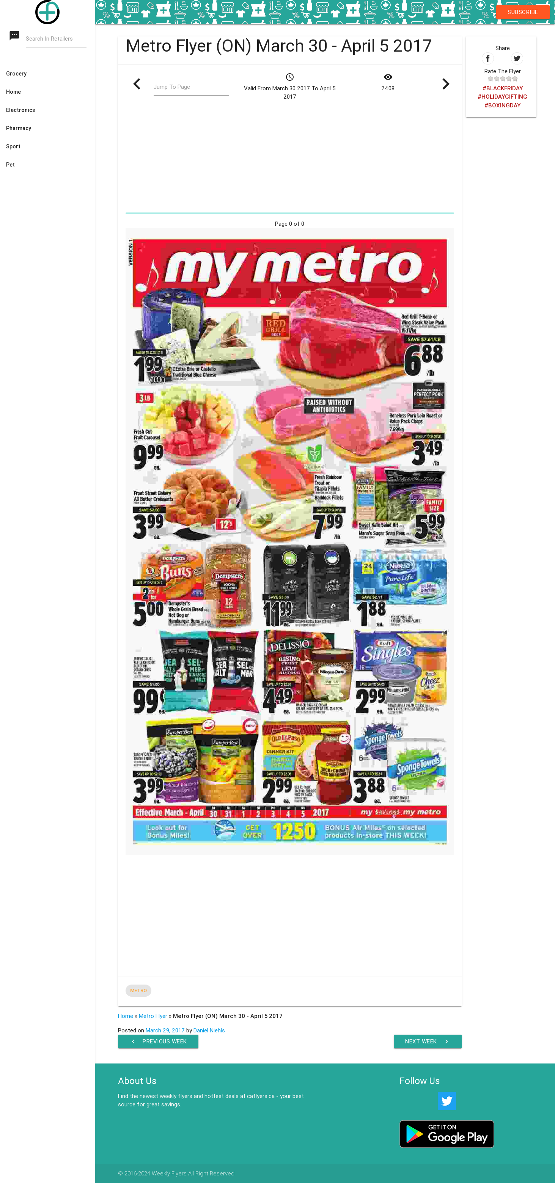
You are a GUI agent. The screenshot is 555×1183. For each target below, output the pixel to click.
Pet (10, 164)
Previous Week (158, 1041)
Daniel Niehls (209, 1030)
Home (13, 91)
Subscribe (523, 12)
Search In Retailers (49, 38)
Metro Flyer (153, 1015)
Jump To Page (172, 86)
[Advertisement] (290, 156)
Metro (138, 990)
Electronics (20, 110)
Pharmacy (18, 128)
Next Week (427, 1041)
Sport (13, 146)
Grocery (16, 73)
